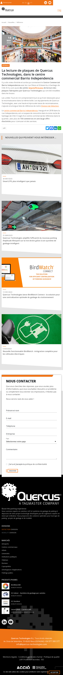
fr (28, 3)
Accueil (4, 22)
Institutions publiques (9, 557)
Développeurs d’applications (12, 570)
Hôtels (4, 550)
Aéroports (5, 544)
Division (10, 529)
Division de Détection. (50, 106)
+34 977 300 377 (52, 641)
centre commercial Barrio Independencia (21, 110)
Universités (6, 553)
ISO (42, 659)
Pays (7, 440)
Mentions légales (10, 657)
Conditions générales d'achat (30, 657)
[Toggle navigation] (57, 10)
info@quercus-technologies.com (31, 644)
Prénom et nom (12, 412)
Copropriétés (6, 566)
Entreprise (10, 435)
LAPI (4, 128)
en (23, 3)
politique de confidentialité (36, 465)
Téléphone (10, 427)
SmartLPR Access (36, 88)
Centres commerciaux (9, 547)
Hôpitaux (5, 560)
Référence (20, 22)
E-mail (8, 420)
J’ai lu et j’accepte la (28, 465)
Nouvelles (11, 22)
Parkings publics (7, 573)
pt (31, 3)
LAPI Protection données (29, 659)
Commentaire (11, 451)
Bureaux (5, 563)
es (26, 3)
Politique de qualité (51, 657)
